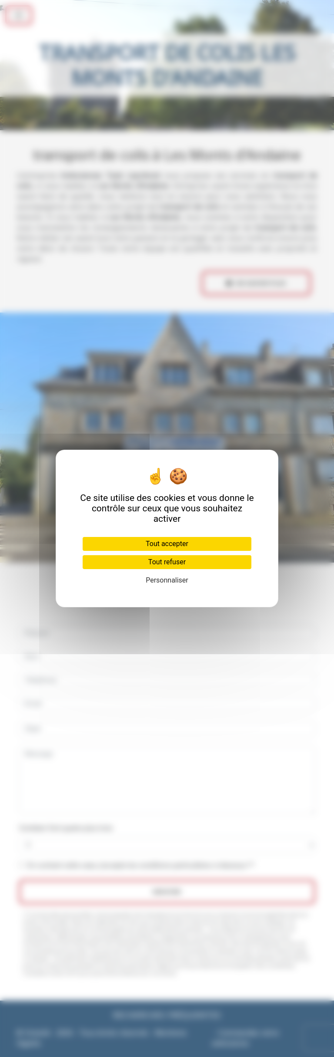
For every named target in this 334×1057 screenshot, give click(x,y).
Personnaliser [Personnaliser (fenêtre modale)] (167, 580)
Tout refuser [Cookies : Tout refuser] (167, 562)
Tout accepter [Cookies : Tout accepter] (167, 544)
